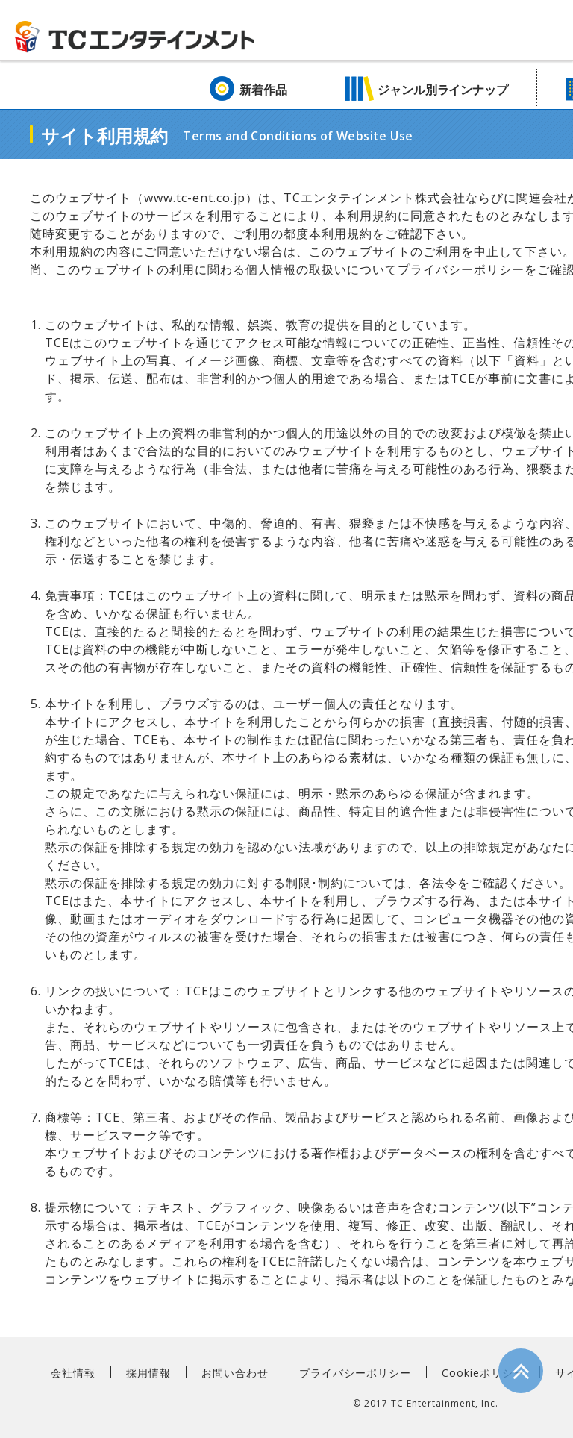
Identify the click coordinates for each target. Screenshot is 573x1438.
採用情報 (148, 1372)
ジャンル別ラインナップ (443, 89)
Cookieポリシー (483, 1372)
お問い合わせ (235, 1372)
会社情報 (73, 1372)
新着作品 (263, 89)
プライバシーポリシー (355, 1372)
